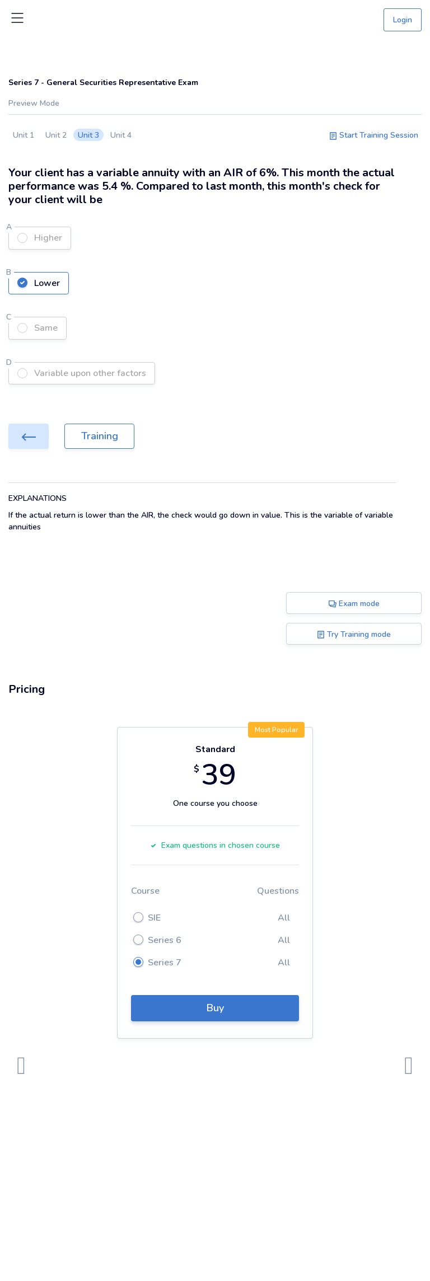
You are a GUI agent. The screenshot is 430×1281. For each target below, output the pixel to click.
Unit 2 (56, 135)
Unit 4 (121, 135)
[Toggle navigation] (17, 20)
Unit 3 (88, 135)
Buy (215, 1008)
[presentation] (21, 1066)
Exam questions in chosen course (215, 845)
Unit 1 (23, 135)
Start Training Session (373, 135)
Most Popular (276, 729)
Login (402, 20)
